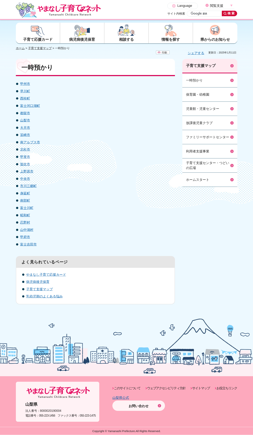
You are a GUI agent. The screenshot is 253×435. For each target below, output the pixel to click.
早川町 (25, 91)
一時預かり (194, 80)
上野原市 (26, 171)
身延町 (25, 193)
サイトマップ (201, 388)
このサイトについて (127, 388)
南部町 (25, 201)
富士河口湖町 (30, 106)
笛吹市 (25, 164)
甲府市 (25, 237)
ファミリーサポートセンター (207, 137)
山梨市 (25, 120)
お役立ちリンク (226, 388)
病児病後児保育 (37, 282)
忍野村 (25, 223)
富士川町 (26, 208)
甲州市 (25, 84)
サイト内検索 (144, 13)
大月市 (25, 128)
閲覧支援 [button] (184, 6)
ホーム (20, 48)
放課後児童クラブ (199, 123)
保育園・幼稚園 (197, 94)
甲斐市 (25, 157)
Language (152, 6)
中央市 (25, 179)
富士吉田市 (28, 244)
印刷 (164, 52)
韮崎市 (25, 135)
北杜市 (25, 150)
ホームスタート (197, 180)
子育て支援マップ (40, 48)
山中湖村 (26, 230)
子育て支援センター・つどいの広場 (207, 165)
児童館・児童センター (202, 109)
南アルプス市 (30, 142)
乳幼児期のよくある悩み (44, 296)
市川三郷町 (28, 186)
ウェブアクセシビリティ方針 (166, 388)
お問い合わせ (139, 401)
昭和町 (25, 215)
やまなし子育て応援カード (46, 274)
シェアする (196, 53)
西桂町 (25, 98)
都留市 (25, 113)
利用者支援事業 (197, 151)
